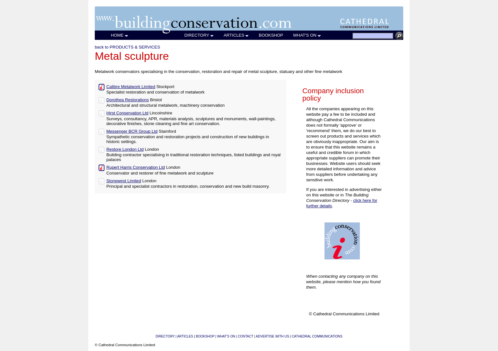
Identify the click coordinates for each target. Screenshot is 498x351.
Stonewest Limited (123, 180)
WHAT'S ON (307, 35)
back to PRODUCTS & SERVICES (127, 47)
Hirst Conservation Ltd (127, 113)
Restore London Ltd (125, 149)
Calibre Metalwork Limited (130, 86)
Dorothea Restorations (127, 99)
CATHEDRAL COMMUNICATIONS (317, 336)
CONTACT (245, 336)
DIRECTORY (199, 35)
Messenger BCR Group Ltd (131, 131)
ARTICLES (236, 35)
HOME (120, 35)
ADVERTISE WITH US (272, 336)
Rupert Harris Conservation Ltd (135, 167)
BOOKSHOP (271, 35)
